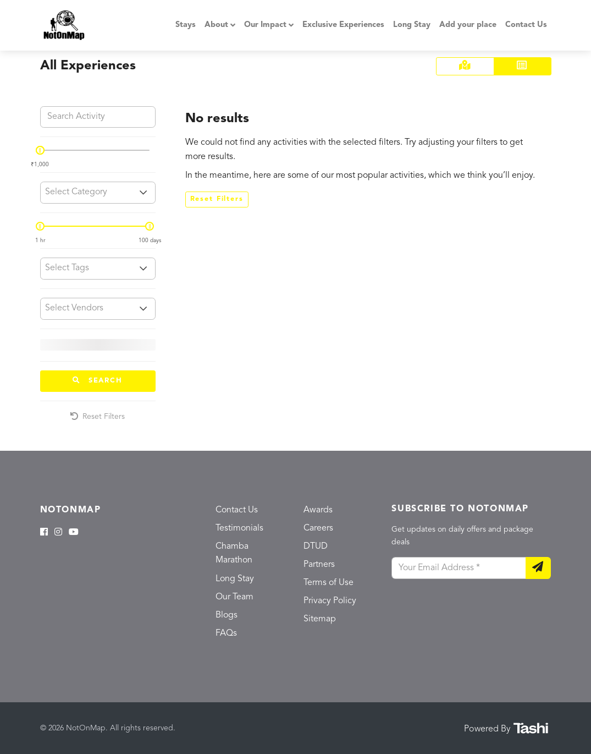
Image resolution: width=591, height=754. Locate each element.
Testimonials (239, 528)
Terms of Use (328, 582)
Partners (319, 564)
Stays (185, 25)
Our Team (234, 597)
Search (98, 380)
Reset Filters (97, 416)
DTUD (315, 546)
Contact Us (526, 25)
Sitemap (319, 619)
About (216, 25)
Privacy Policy (329, 601)
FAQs (226, 633)
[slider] (40, 150)
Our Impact (265, 25)
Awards (318, 510)
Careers (318, 528)
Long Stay (411, 25)
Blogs (226, 615)
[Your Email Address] (458, 568)
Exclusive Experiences (343, 25)
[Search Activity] (98, 117)
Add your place (467, 25)
